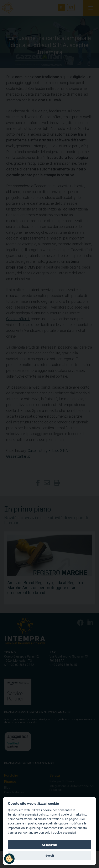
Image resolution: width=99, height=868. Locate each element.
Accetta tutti (49, 844)
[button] (9, 858)
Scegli (49, 855)
